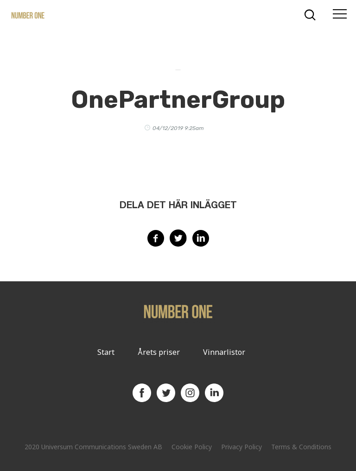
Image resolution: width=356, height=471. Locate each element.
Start (105, 352)
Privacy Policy (241, 446)
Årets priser (159, 352)
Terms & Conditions (301, 446)
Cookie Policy (192, 446)
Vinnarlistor (224, 352)
